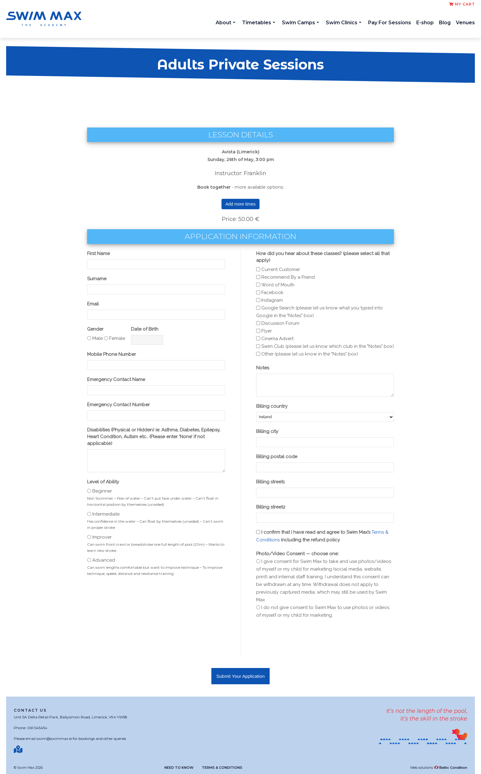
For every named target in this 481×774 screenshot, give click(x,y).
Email (93, 304)
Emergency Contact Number (118, 404)
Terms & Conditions (222, 767)
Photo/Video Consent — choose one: (297, 553)
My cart (462, 4)
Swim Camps (300, 23)
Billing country (271, 406)
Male (97, 338)
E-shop (425, 23)
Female (117, 338)
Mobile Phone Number (111, 354)
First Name (98, 253)
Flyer (266, 331)
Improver (102, 537)
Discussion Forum (280, 323)
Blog (445, 23)
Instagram (272, 300)
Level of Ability (103, 482)
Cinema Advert (277, 338)
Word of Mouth (277, 285)
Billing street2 (270, 507)
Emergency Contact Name (116, 379)
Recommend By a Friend (288, 277)
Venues (465, 23)
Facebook (272, 292)
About (225, 23)
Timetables (258, 23)
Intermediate (106, 514)
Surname (96, 278)
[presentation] (302, 638)
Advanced (103, 560)
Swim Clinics (343, 23)
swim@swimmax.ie (54, 738)
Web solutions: (438, 767)
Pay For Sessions (389, 23)
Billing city (267, 431)
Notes (262, 368)
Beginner (102, 491)
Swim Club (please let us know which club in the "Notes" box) (327, 346)
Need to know (179, 767)
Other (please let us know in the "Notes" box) (309, 354)
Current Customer (280, 269)
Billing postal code (276, 456)
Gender (95, 329)
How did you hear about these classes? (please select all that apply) (323, 257)
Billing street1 (270, 482)
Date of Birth (144, 329)
